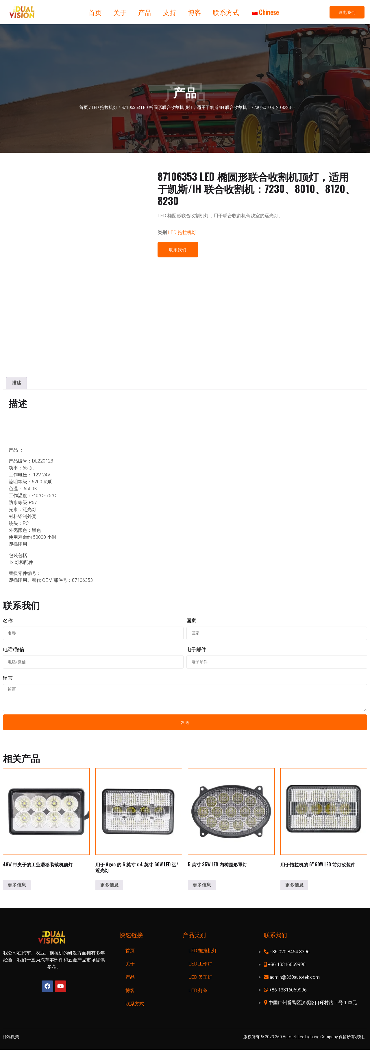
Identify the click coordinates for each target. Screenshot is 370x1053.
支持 (169, 12)
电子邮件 (196, 648)
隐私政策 (11, 1040)
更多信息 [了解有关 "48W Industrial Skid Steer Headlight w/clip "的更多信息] (17, 888)
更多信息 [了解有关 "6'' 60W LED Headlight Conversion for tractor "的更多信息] (294, 888)
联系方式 (226, 12)
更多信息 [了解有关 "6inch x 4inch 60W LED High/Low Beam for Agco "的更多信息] (109, 888)
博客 (194, 12)
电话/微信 (13, 648)
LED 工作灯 (200, 966)
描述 (16, 383)
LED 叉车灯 (200, 980)
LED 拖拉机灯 (104, 108)
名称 (8, 620)
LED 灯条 (198, 993)
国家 (191, 620)
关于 (120, 12)
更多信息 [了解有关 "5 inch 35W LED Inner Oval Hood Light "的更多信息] (202, 888)
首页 (95, 12)
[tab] (16, 383)
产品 (144, 12)
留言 (8, 677)
